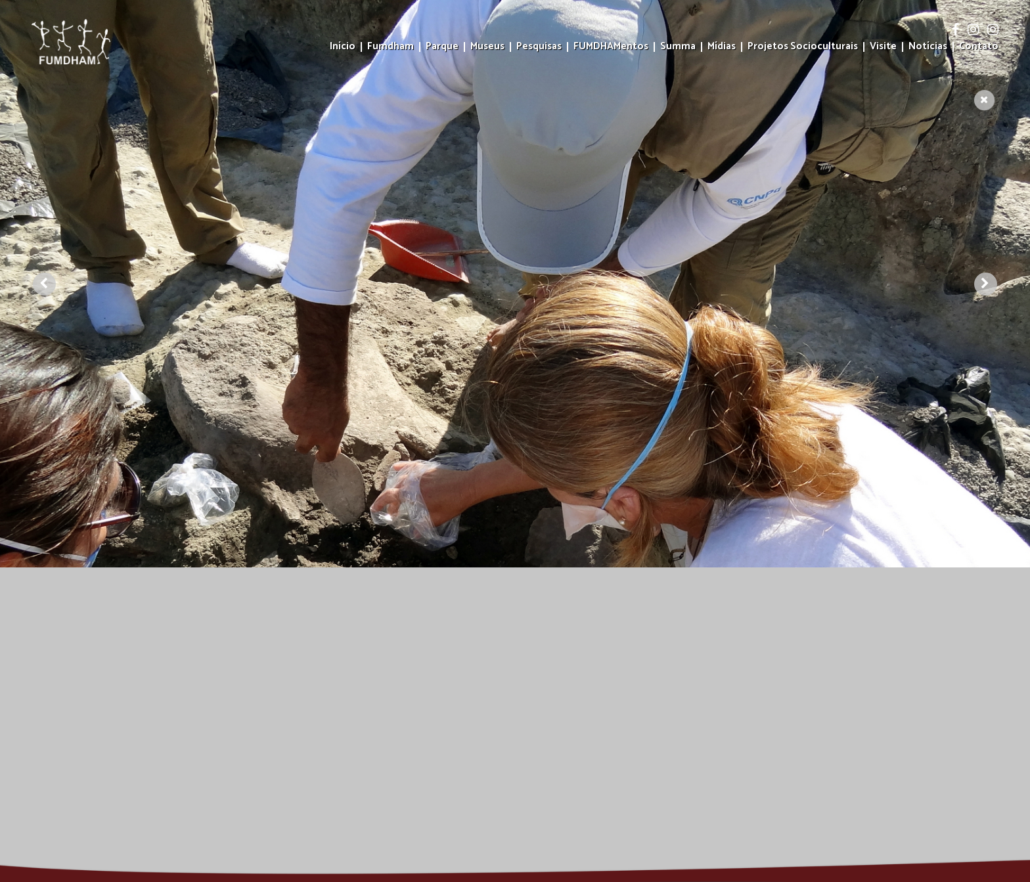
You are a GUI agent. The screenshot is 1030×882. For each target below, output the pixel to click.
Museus (487, 47)
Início (342, 47)
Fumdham (390, 47)
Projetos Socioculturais (803, 47)
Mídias (721, 47)
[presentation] (44, 243)
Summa (678, 47)
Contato (978, 47)
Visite (883, 47)
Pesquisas (539, 47)
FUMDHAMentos (610, 47)
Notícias (927, 47)
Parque (442, 47)
